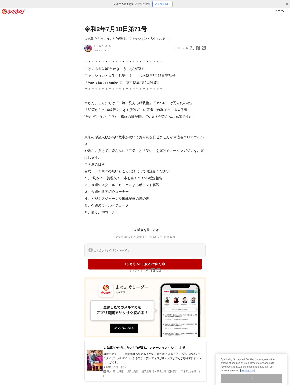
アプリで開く (162, 4)
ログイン (279, 11)
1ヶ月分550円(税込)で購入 (145, 264)
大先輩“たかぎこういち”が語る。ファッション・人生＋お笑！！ (127, 38)
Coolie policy (248, 373)
